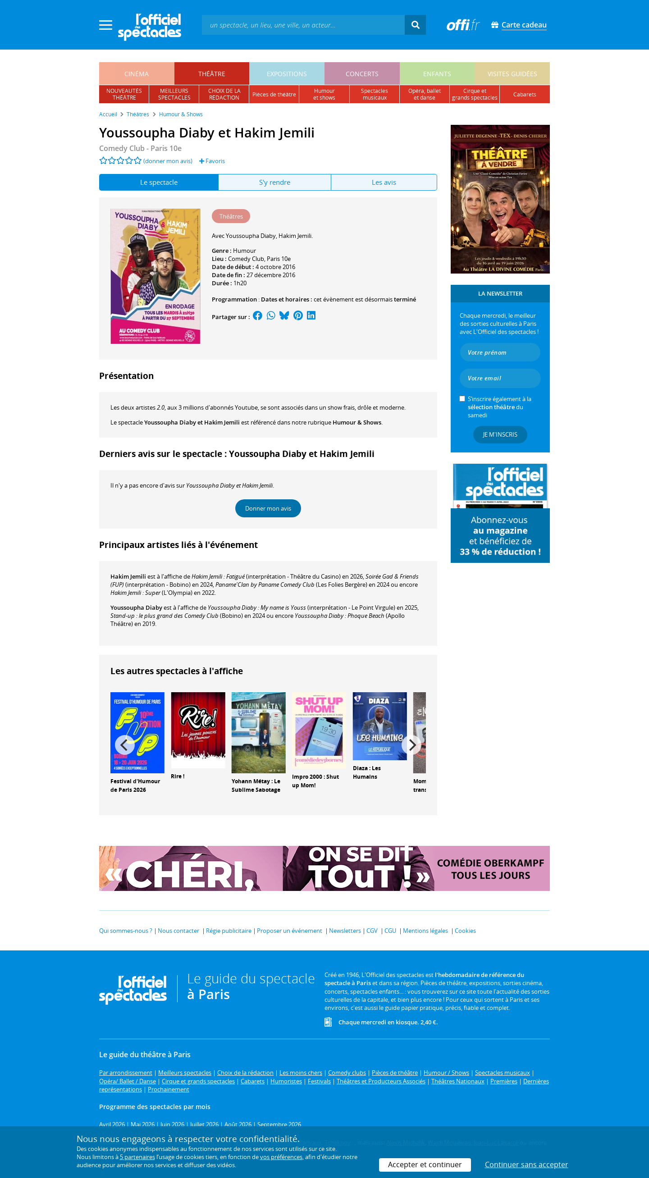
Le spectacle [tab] (159, 182)
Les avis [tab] (384, 182)
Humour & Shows (357, 422)
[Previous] (125, 745)
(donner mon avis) (167, 161)
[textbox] (303, 24)
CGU (390, 931)
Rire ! (177, 776)
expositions (287, 73)
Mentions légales (425, 931)
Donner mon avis (268, 508)
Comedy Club (246, 259)
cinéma (136, 73)
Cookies (465, 931)
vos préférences (281, 1157)
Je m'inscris (500, 434)
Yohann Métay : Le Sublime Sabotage (256, 785)
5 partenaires (137, 1157)
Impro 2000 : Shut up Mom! (315, 781)
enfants (437, 73)
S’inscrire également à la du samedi (499, 407)
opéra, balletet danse (424, 94)
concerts (362, 73)
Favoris (212, 161)
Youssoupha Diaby (136, 607)
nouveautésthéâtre (124, 94)
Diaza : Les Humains (367, 772)
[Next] (411, 745)
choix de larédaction (224, 94)
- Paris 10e (140, 148)
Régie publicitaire (228, 931)
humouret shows (324, 94)
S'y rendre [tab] (274, 182)
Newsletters (345, 931)
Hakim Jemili (128, 576)
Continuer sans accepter (526, 1164)
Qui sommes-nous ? (125, 931)
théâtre (211, 73)
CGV (372, 931)
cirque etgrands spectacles (475, 94)
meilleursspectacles (174, 94)
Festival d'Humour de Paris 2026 (135, 785)
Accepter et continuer (425, 1164)
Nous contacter (178, 931)
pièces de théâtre (274, 94)
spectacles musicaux (374, 94)
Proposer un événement (289, 931)
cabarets (524, 94)
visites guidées (512, 73)
